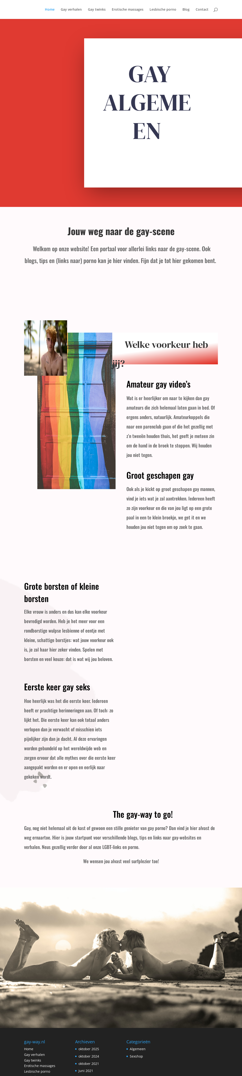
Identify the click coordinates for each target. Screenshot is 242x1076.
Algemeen (138, 1016)
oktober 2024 (88, 1023)
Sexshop (136, 1023)
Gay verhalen (71, 10)
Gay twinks (97, 10)
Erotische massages (127, 10)
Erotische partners (38, 1044)
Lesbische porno (163, 10)
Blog (186, 10)
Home (50, 10)
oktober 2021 (88, 1030)
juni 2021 (85, 1038)
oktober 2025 (88, 1016)
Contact (202, 10)
